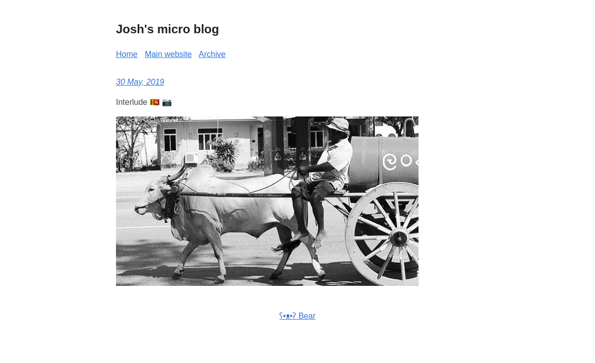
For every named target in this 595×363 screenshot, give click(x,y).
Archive (212, 54)
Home (127, 54)
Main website (168, 54)
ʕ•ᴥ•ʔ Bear (297, 316)
